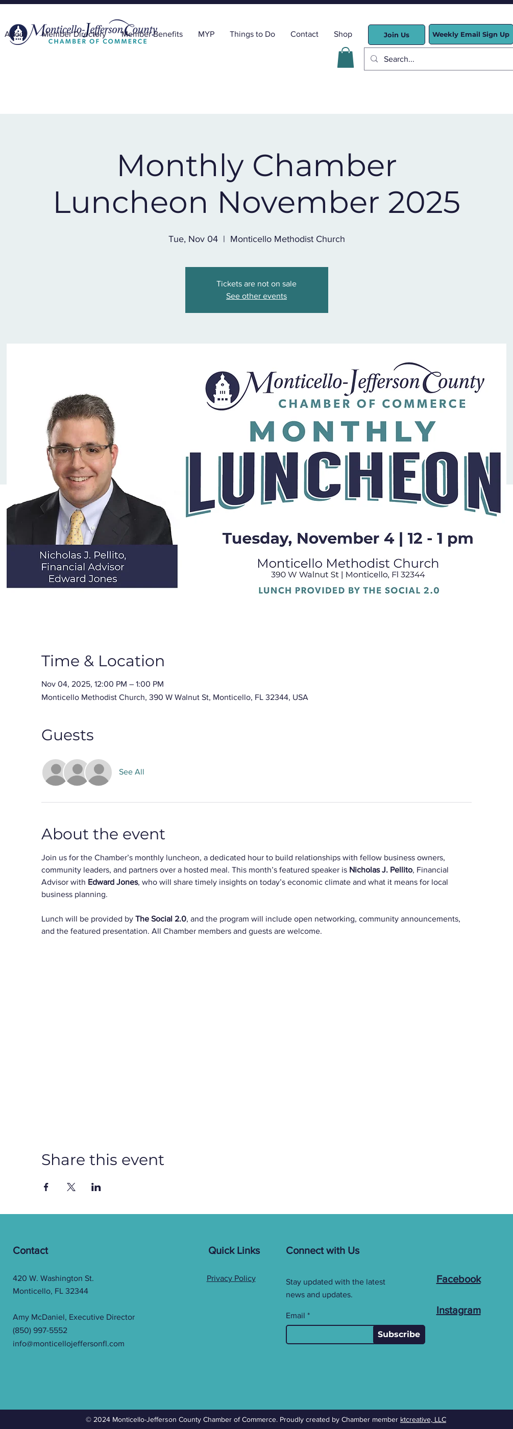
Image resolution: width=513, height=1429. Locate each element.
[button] (345, 57)
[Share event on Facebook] (46, 1187)
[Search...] (441, 59)
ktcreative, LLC (423, 1419)
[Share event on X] (71, 1187)
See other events (256, 296)
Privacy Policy (231, 1278)
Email (295, 1316)
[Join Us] (396, 35)
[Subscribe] (399, 1334)
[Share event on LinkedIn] (96, 1187)
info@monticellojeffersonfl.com (69, 1343)
